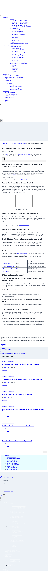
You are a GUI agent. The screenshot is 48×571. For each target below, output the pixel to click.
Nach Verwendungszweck (15, 36)
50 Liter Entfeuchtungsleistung (18, 34)
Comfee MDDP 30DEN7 (12, 463)
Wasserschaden (15, 39)
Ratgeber (5, 98)
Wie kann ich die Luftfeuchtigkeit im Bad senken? (17, 394)
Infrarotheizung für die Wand (16, 86)
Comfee (7, 154)
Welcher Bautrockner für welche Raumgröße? (19, 43)
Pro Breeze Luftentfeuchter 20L (18, 52)
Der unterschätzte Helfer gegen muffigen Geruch (17, 441)
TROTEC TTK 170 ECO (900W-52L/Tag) (20, 22)
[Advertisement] (24, 130)
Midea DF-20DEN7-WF (16, 51)
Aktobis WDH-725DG (16, 48)
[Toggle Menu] (0, 15)
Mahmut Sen (6, 367)
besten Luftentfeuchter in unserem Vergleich (27, 179)
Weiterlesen (5, 370)
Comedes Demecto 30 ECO (18, 49)
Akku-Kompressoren (9, 95)
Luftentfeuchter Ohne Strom (18, 57)
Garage (13, 72)
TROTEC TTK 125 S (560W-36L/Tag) (20, 25)
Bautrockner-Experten (8, 491)
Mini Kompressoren (9, 97)
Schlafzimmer (15, 68)
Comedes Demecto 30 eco (8, 266)
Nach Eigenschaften (14, 28)
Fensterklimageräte (9, 80)
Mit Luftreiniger (15, 60)
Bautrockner (5, 17)
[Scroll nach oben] (1, 496)
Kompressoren (6, 91)
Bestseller (12, 19)
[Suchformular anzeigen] (1, 104)
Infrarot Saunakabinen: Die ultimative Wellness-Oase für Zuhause (24, 352)
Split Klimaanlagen (9, 78)
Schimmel (7, 100)
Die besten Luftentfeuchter (15, 46)
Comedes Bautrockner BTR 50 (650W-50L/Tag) (22, 26)
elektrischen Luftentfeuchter (24, 154)
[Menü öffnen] (1, 120)
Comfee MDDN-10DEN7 (12, 460)
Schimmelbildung (15, 37)
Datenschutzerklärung (8, 481)
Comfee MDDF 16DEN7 (24, 225)
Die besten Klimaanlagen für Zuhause (13, 75)
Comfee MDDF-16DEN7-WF (13, 464)
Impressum (5, 480)
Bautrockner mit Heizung (17, 32)
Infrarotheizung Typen (12, 85)
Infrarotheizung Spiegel (15, 88)
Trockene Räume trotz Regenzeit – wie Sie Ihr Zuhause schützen (22, 379)
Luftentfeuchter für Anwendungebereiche (18, 63)
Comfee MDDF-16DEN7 (24, 348)
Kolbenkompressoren (12, 94)
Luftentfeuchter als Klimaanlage (18, 62)
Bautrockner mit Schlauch (17, 31)
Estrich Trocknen (15, 40)
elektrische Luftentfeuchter (20, 143)
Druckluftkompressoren (10, 92)
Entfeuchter (4, 143)
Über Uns (5, 483)
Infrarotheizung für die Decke (16, 89)
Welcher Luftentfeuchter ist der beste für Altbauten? (18, 426)
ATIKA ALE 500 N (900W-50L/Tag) (19, 20)
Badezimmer (14, 71)
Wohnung (14, 65)
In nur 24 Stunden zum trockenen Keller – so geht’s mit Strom (21, 364)
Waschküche (14, 69)
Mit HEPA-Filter (15, 58)
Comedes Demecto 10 (12, 469)
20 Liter (17, 268)
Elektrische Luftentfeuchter (8, 45)
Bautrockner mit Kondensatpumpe (19, 29)
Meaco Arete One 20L (16, 54)
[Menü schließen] (0, 498)
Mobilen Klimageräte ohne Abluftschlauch (14, 77)
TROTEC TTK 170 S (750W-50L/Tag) (20, 23)
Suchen (45, 452)
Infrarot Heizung (8, 83)
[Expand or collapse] (2, 161)
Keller (13, 66)
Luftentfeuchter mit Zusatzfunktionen (18, 55)
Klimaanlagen (6, 74)
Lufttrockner (11, 143)
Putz (13, 42)
